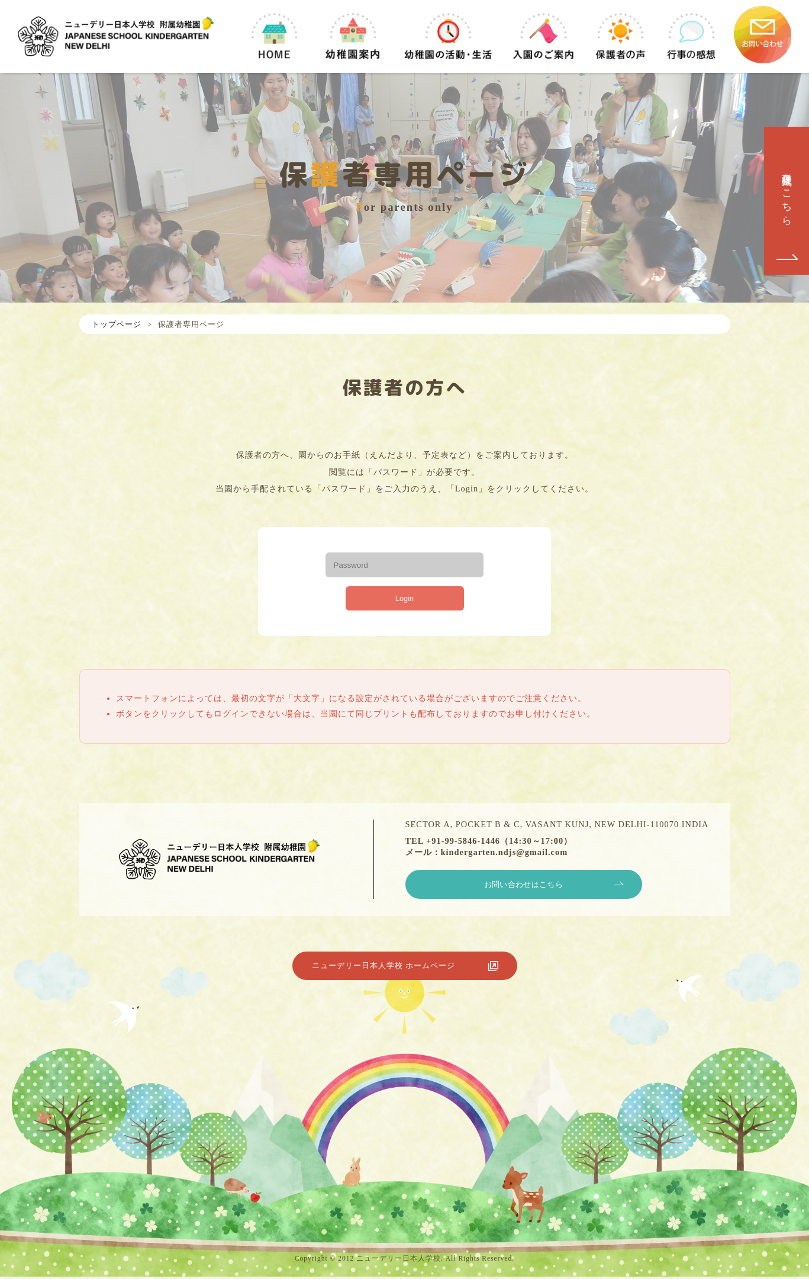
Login (404, 599)
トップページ (116, 324)
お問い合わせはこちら (523, 887)
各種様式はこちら (786, 193)
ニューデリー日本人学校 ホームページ (396, 970)
